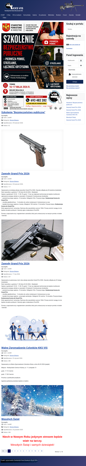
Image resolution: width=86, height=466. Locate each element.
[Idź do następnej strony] (38, 451)
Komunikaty (26, 15)
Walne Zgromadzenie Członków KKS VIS (24, 347)
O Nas (8, 15)
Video (4, 17)
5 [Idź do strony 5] (20, 451)
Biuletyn (58, 15)
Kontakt (78, 15)
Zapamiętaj (71, 70)
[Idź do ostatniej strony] (42, 451)
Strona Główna (14, 120)
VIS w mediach (17, 15)
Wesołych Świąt (10, 419)
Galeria (35, 15)
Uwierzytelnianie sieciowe (74, 75)
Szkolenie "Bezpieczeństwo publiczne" (23, 112)
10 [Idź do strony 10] (35, 451)
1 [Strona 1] (9, 451)
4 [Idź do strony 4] (17, 451)
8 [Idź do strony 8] (29, 451)
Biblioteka (51, 15)
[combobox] (74, 29)
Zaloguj (75, 82)
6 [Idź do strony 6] (23, 451)
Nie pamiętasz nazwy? (73, 88)
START (3, 15)
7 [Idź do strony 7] (26, 451)
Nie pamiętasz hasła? (72, 86)
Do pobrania (42, 15)
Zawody (71, 15)
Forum (65, 15)
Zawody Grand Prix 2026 (15, 173)
